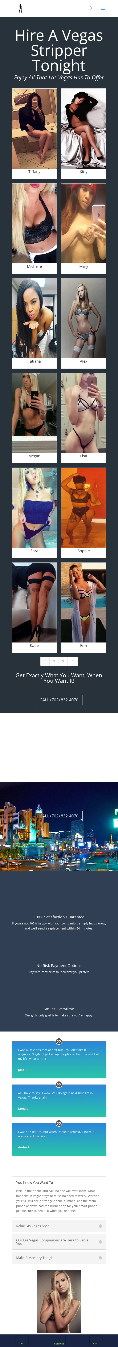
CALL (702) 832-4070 (59, 700)
